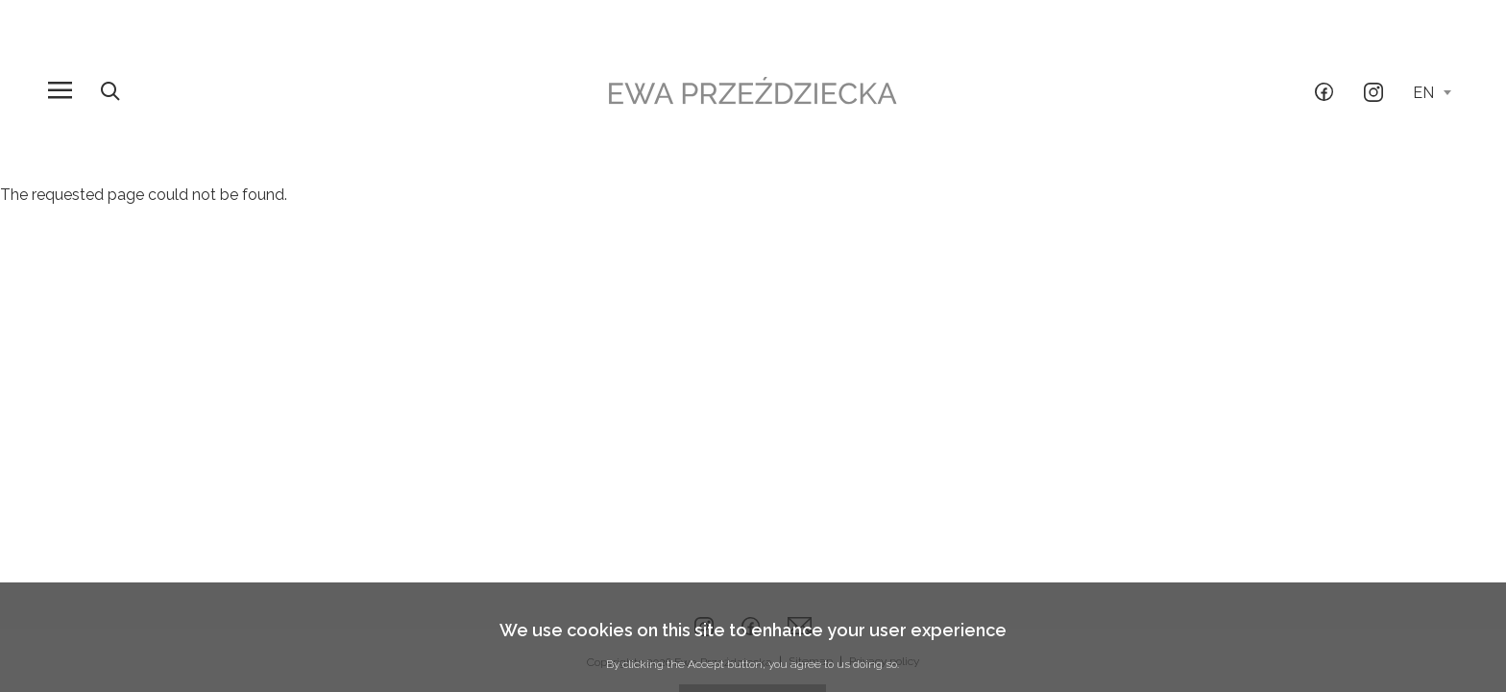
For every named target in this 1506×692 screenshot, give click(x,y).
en (1432, 93)
